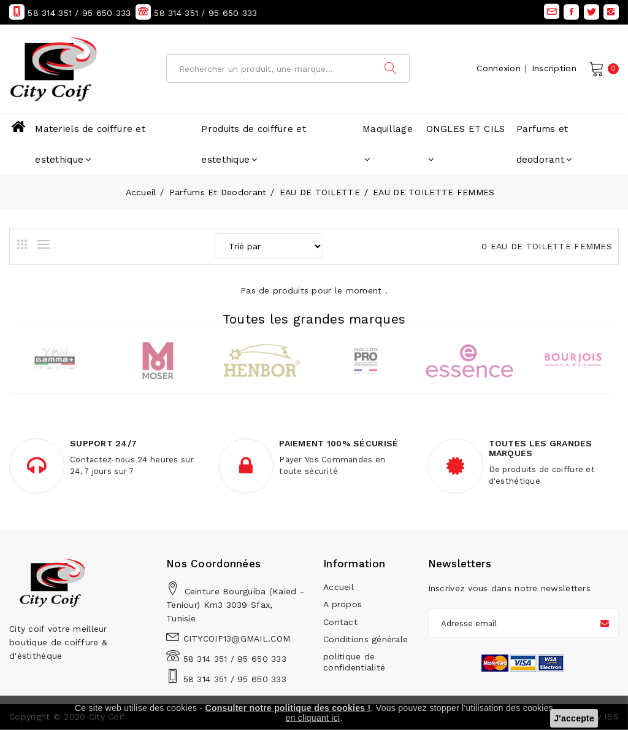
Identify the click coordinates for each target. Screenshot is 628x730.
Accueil (141, 192)
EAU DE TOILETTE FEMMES (433, 192)
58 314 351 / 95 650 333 (234, 659)
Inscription (554, 68)
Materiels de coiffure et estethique (90, 144)
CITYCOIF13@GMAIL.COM (237, 639)
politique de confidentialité (354, 661)
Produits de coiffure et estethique (253, 144)
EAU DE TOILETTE (320, 192)
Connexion (499, 68)
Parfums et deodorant (544, 144)
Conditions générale (365, 639)
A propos (342, 605)
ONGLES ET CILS (465, 143)
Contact (340, 622)
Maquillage (387, 143)
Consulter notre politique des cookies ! (288, 708)
